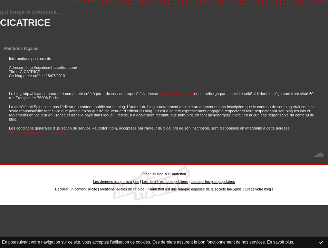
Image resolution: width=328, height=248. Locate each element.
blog (267, 189)
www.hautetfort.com (176, 94)
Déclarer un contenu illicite (76, 189)
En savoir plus (280, 242)
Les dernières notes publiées (165, 182)
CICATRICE (25, 22)
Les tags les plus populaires (213, 182)
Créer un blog (153, 174)
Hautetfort (178, 174)
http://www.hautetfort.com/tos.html (38, 132)
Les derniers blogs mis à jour (116, 182)
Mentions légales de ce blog (122, 189)
